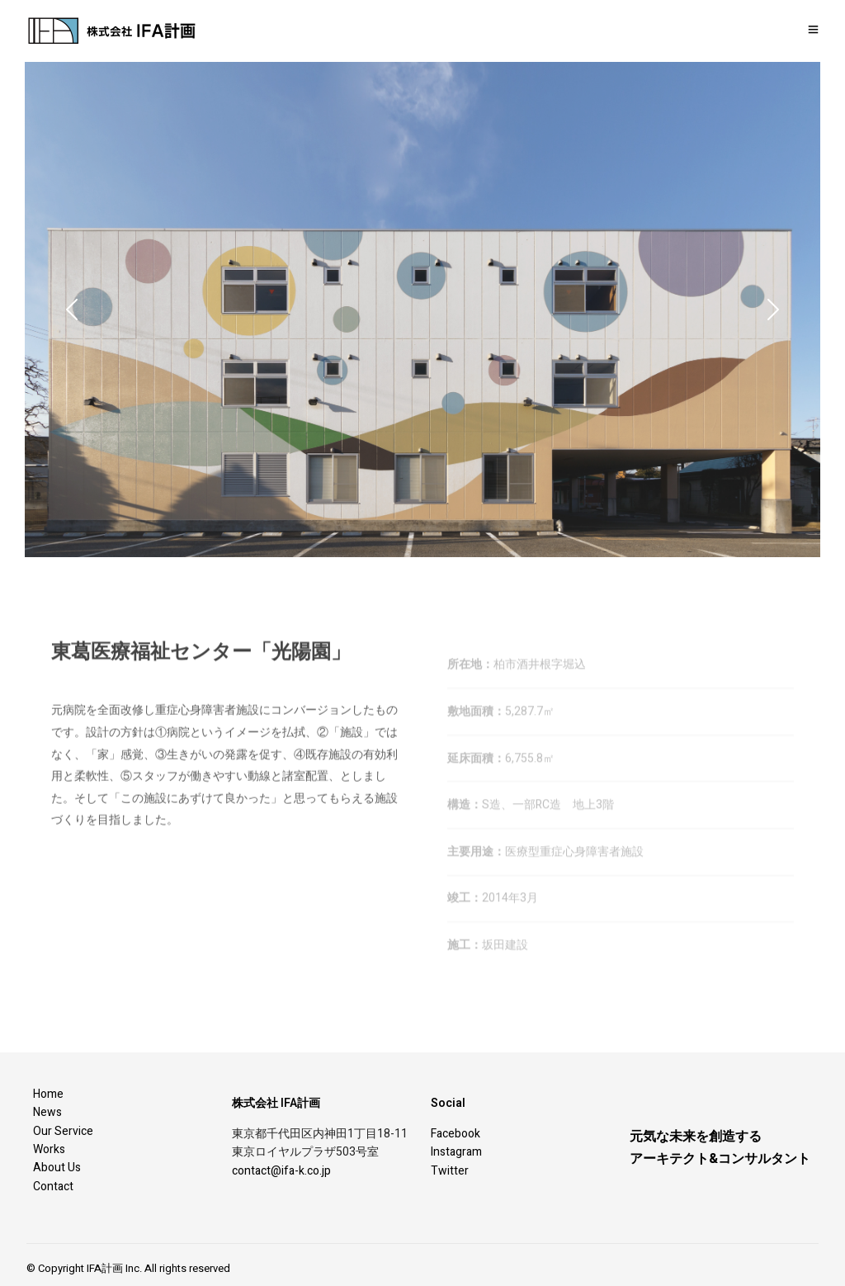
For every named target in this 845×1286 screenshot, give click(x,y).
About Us (57, 1167)
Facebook (455, 1133)
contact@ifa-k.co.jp (281, 1171)
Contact (53, 1186)
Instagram (456, 1152)
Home (48, 1094)
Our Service (63, 1131)
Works (49, 1149)
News (47, 1112)
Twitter (450, 1171)
